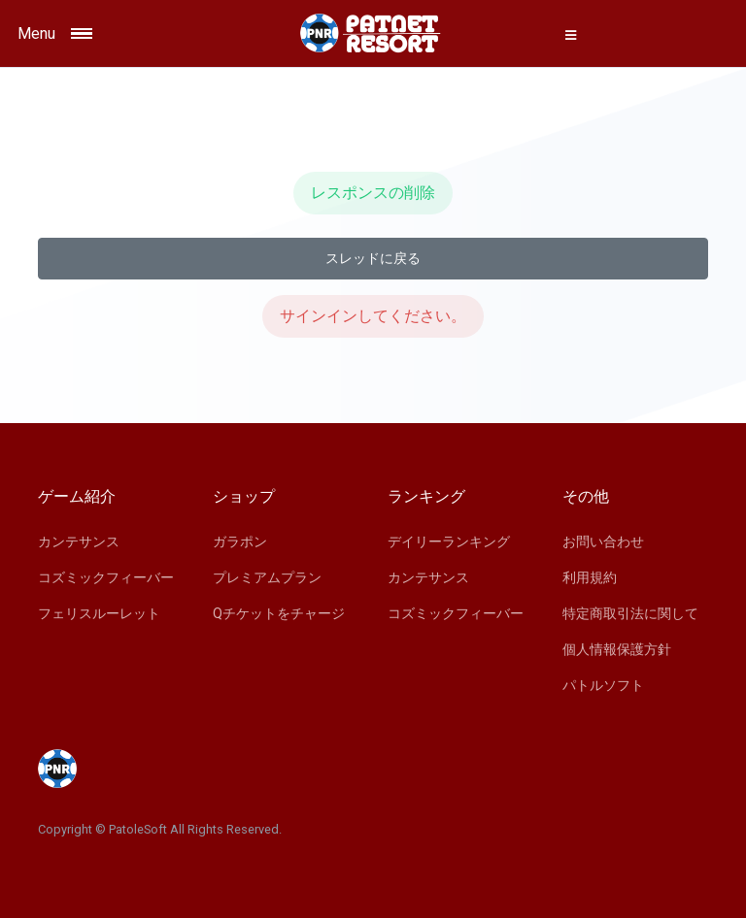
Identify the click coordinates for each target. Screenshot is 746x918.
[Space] (373, 33)
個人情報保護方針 (616, 649)
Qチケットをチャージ (279, 613)
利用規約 (589, 577)
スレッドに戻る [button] (373, 258)
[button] (571, 35)
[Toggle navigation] (104, 33)
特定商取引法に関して (630, 613)
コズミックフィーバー (106, 577)
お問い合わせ (603, 541)
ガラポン (240, 541)
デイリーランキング (449, 541)
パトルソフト (603, 685)
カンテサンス (78, 541)
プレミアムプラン (267, 577)
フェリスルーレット (99, 613)
